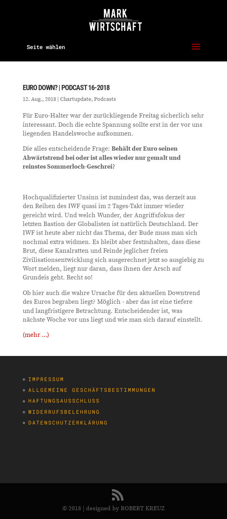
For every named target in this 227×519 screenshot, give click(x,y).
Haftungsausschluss (64, 400)
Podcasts (105, 99)
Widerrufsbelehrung (64, 411)
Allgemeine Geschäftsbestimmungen (92, 389)
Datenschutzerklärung (68, 422)
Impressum (46, 379)
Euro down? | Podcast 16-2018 (66, 87)
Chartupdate (75, 99)
